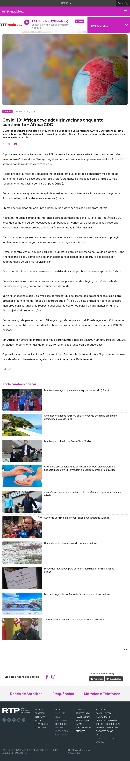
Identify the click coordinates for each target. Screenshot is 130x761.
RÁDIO (38, 720)
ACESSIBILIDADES (83, 727)
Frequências (63, 693)
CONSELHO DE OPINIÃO (106, 720)
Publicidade (21, 753)
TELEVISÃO (40, 716)
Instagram (14, 720)
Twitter (9, 720)
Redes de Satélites (26, 693)
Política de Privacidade (14, 750)
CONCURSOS (61, 724)
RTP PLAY (59, 709)
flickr (24, 720)
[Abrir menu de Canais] (108, 24)
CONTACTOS (81, 709)
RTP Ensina (40, 727)
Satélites (80, 731)
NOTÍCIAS (39, 709)
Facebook (4, 720)
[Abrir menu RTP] (65, 3)
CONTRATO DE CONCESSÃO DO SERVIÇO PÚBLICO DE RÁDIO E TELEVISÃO (108, 728)
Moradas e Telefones (102, 693)
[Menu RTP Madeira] (127, 11)
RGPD (98, 734)
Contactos (61, 734)
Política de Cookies (38, 750)
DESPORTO (40, 713)
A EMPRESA (101, 709)
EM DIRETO (60, 713)
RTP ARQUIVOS (41, 724)
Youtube (19, 720)
